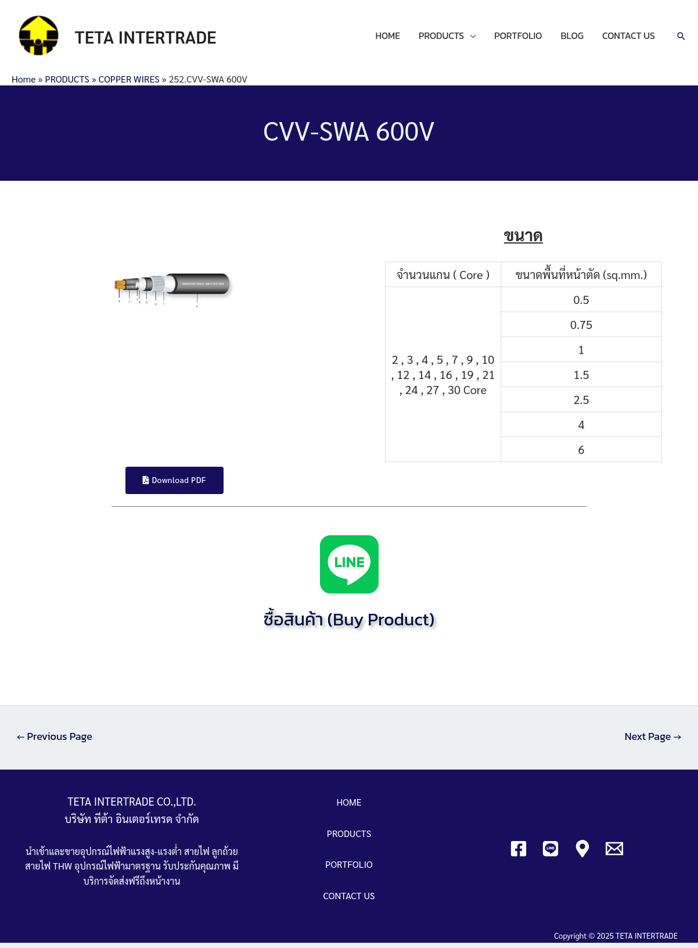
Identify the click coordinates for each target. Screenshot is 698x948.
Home (23, 83)
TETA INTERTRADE (152, 38)
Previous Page (55, 742)
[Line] (550, 854)
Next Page (652, 742)
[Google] (582, 854)
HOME (387, 38)
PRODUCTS (441, 38)
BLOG (572, 38)
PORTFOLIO (518, 38)
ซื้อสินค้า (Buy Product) (349, 624)
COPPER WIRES (129, 83)
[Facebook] (518, 854)
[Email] (614, 854)
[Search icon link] (681, 39)
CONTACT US (628, 38)
